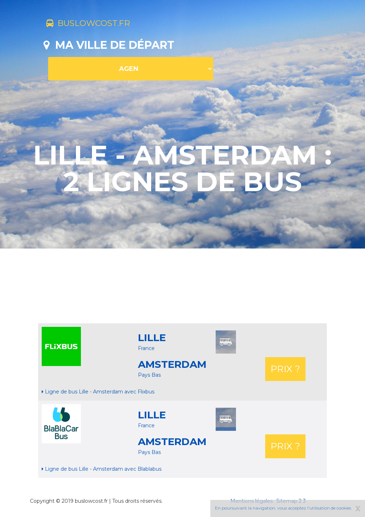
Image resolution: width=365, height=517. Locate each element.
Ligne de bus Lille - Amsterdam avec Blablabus (101, 469)
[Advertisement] (182, 286)
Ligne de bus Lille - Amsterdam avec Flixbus (98, 391)
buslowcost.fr (94, 24)
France (146, 348)
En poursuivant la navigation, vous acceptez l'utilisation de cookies (283, 508)
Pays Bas (149, 375)
